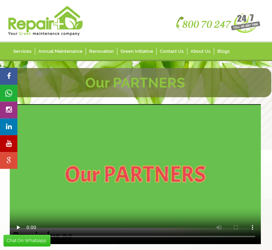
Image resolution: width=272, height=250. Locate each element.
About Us (201, 51)
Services (22, 51)
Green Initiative (137, 51)
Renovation (101, 51)
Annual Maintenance (60, 51)
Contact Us (172, 51)
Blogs (223, 51)
